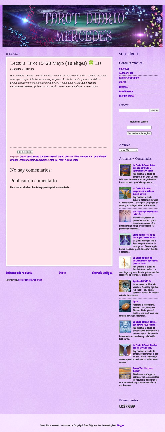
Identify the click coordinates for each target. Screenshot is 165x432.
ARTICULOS (124, 68)
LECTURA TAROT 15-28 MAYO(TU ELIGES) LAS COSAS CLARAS (45, 160)
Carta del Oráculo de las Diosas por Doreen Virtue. (144, 236)
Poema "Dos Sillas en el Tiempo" (143, 370)
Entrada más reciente (19, 273)
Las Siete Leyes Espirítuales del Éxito (145, 213)
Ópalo (135, 301)
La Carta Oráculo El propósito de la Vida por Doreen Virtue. (144, 191)
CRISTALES (123, 86)
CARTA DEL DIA (126, 73)
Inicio (62, 273)
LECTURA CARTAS (126, 95)
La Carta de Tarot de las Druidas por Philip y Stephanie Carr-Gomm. (144, 168)
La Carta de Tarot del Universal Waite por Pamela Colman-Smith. (145, 260)
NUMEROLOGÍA (126, 91)
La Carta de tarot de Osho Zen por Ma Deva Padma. (144, 323)
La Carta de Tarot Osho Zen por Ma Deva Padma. (145, 346)
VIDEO (75, 160)
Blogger (120, 425)
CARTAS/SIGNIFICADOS (129, 77)
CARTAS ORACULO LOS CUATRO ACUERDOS (38, 156)
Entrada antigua (102, 273)
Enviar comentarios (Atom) (30, 279)
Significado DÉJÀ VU (142, 280)
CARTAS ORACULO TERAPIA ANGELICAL (75, 156)
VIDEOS (122, 82)
